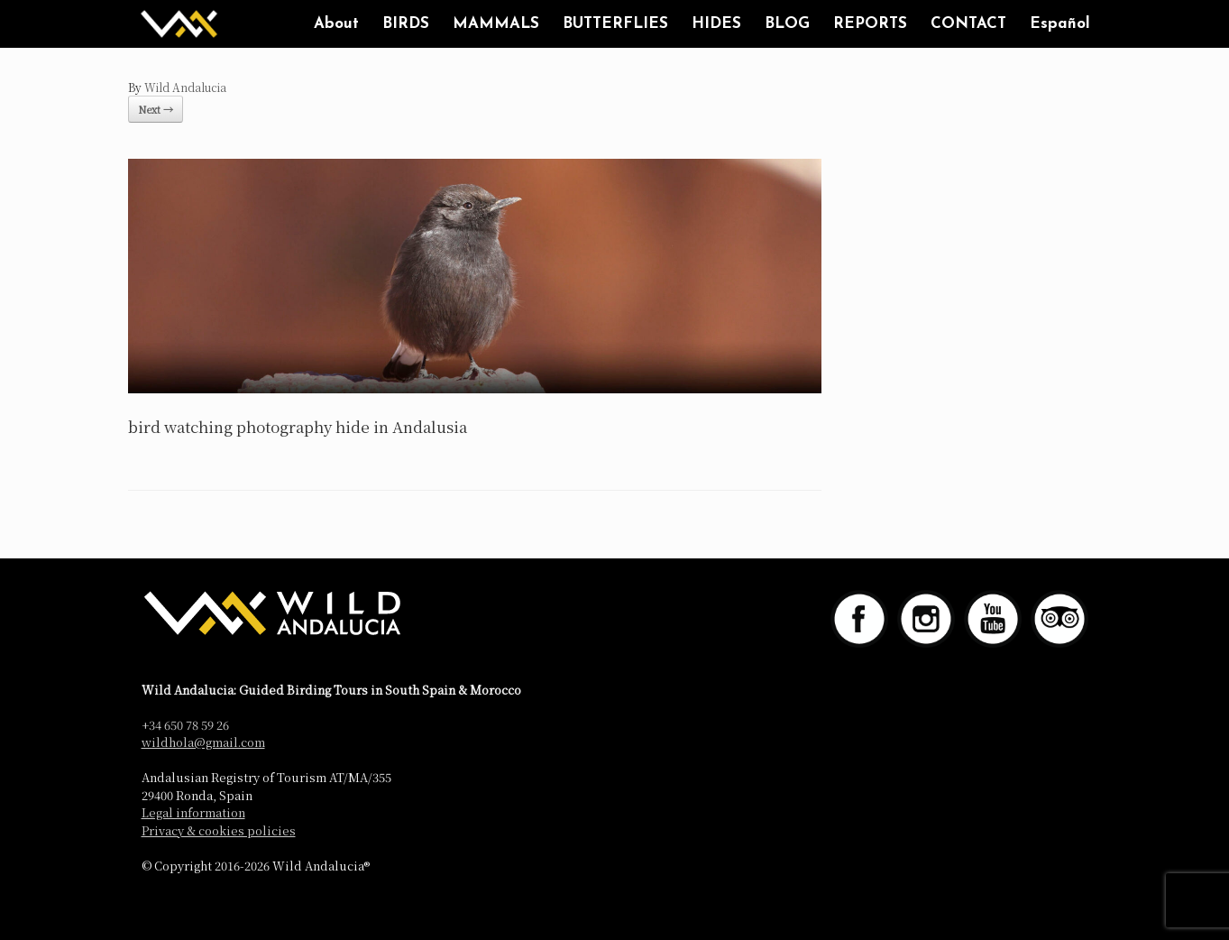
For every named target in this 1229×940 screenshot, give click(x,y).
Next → (155, 109)
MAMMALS (496, 24)
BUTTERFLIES (615, 24)
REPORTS (870, 24)
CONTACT (968, 24)
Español (1060, 24)
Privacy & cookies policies (219, 830)
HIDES (716, 24)
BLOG (787, 24)
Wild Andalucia (185, 87)
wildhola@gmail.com (203, 742)
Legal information (193, 812)
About (336, 24)
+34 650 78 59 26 (185, 724)
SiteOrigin (600, 904)
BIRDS (405, 24)
